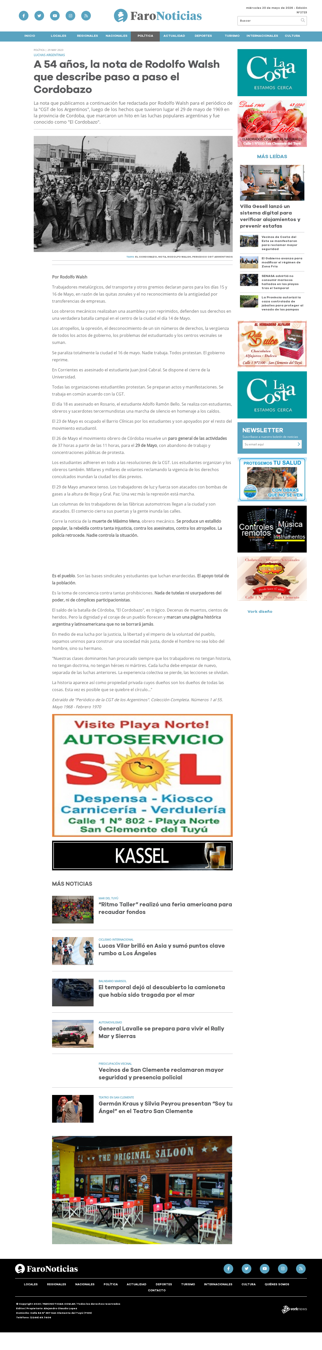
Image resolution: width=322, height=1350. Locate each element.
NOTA (162, 257)
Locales (58, 35)
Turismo (232, 35)
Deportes (203, 35)
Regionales (87, 35)
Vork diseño (260, 612)
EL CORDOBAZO (146, 257)
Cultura (292, 35)
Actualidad (174, 35)
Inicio (29, 35)
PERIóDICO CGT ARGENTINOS (212, 257)
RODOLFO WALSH (179, 257)
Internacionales (262, 35)
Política (145, 35)
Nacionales (116, 35)
